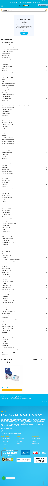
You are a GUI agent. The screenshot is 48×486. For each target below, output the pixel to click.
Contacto (24, 33)
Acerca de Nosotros (36, 438)
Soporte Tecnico (35, 443)
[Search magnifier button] (45, 10)
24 (3, 362)
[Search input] (43, 5)
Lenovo (18, 443)
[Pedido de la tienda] (40, 359)
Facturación (34, 441)
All (5, 362)
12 (1, 362)
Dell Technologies (20, 438)
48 (4, 362)
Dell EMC (18, 439)
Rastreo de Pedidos (36, 439)
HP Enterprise (19, 441)
